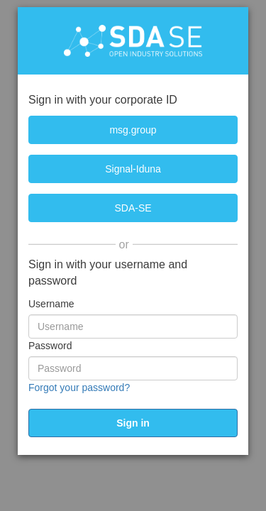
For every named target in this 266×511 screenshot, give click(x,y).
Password (50, 345)
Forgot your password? (79, 387)
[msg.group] (133, 130)
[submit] (133, 423)
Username (51, 303)
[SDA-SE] (133, 208)
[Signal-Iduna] (133, 169)
